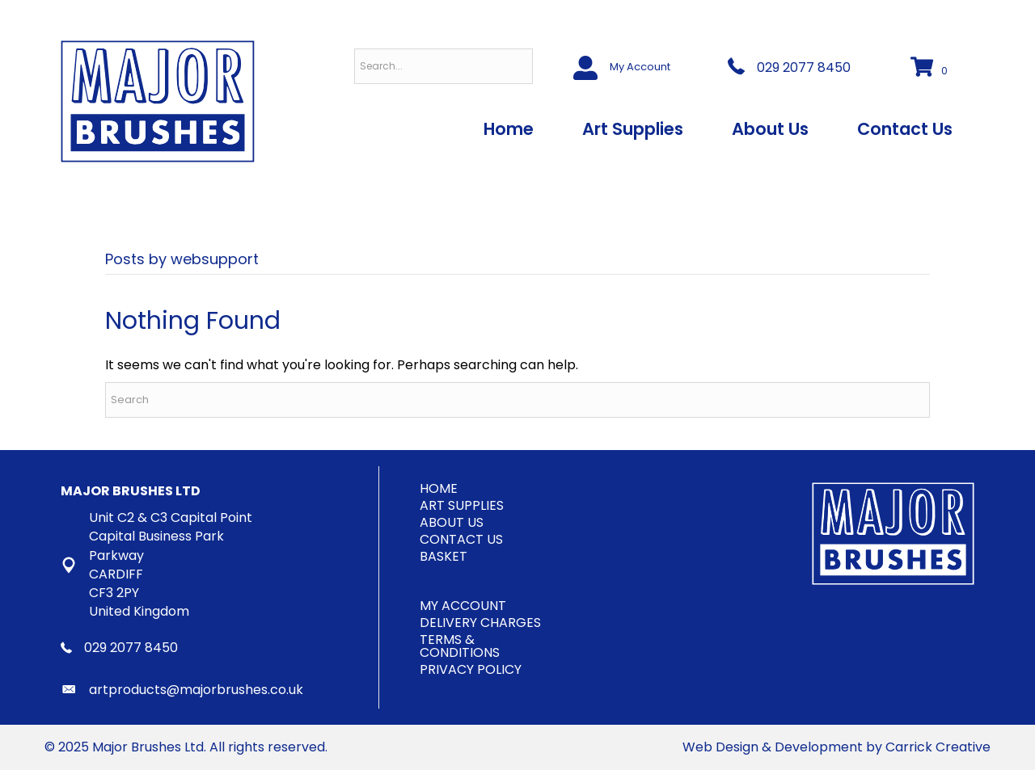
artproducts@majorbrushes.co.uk (196, 689)
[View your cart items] (931, 68)
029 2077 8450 (804, 67)
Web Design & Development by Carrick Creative (836, 747)
